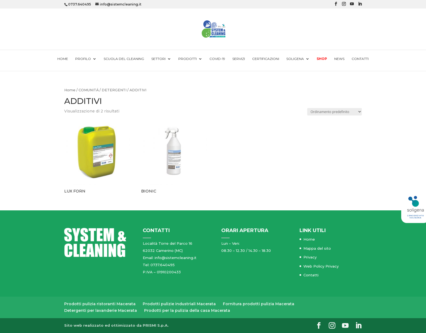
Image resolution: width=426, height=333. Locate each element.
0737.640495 (79, 4)
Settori (158, 59)
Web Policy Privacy (321, 266)
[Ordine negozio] (334, 111)
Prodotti (187, 59)
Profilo (83, 59)
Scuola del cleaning (124, 59)
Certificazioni (265, 59)
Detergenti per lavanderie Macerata (100, 310)
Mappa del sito (317, 248)
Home (62, 59)
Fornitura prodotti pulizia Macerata (258, 303)
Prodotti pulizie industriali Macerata (179, 303)
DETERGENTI (114, 90)
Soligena (295, 59)
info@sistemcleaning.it (175, 257)
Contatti (360, 59)
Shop (322, 59)
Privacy (310, 257)
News (339, 59)
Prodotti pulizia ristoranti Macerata (100, 303)
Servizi (238, 59)
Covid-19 (217, 59)
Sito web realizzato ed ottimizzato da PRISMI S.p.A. (116, 325)
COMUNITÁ (89, 90)
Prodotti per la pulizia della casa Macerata (187, 310)
